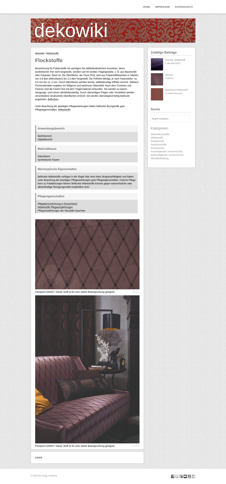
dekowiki (71, 30)
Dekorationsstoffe (160, 134)
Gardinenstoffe (159, 144)
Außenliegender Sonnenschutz (167, 155)
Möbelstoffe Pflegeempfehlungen (55, 207)
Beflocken (53, 99)
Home (146, 7)
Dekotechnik (157, 141)
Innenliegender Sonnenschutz (167, 151)
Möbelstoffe (52, 53)
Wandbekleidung (160, 158)
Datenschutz (184, 7)
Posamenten (157, 148)
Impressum (162, 7)
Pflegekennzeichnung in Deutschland (57, 203)
